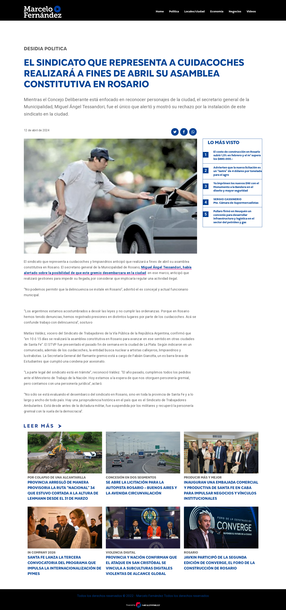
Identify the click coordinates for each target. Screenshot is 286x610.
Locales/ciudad (194, 11)
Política (174, 11)
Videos (251, 11)
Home (160, 11)
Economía (216, 11)
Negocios (235, 11)
